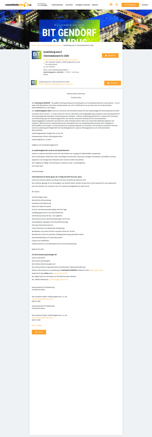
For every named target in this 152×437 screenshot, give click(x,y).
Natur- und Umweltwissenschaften (49, 45)
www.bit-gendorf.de (96, 260)
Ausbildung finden (57, 5)
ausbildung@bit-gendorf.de (58, 270)
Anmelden (145, 5)
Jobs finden (69, 5)
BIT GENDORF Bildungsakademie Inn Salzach (61, 60)
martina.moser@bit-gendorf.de (43, 289)
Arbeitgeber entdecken (83, 5)
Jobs (32, 45)
